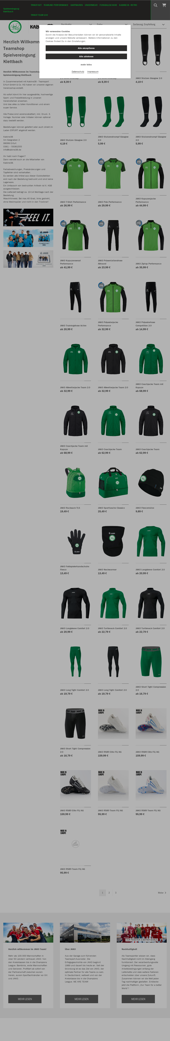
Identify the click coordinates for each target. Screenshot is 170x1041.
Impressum (92, 71)
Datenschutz (78, 71)
